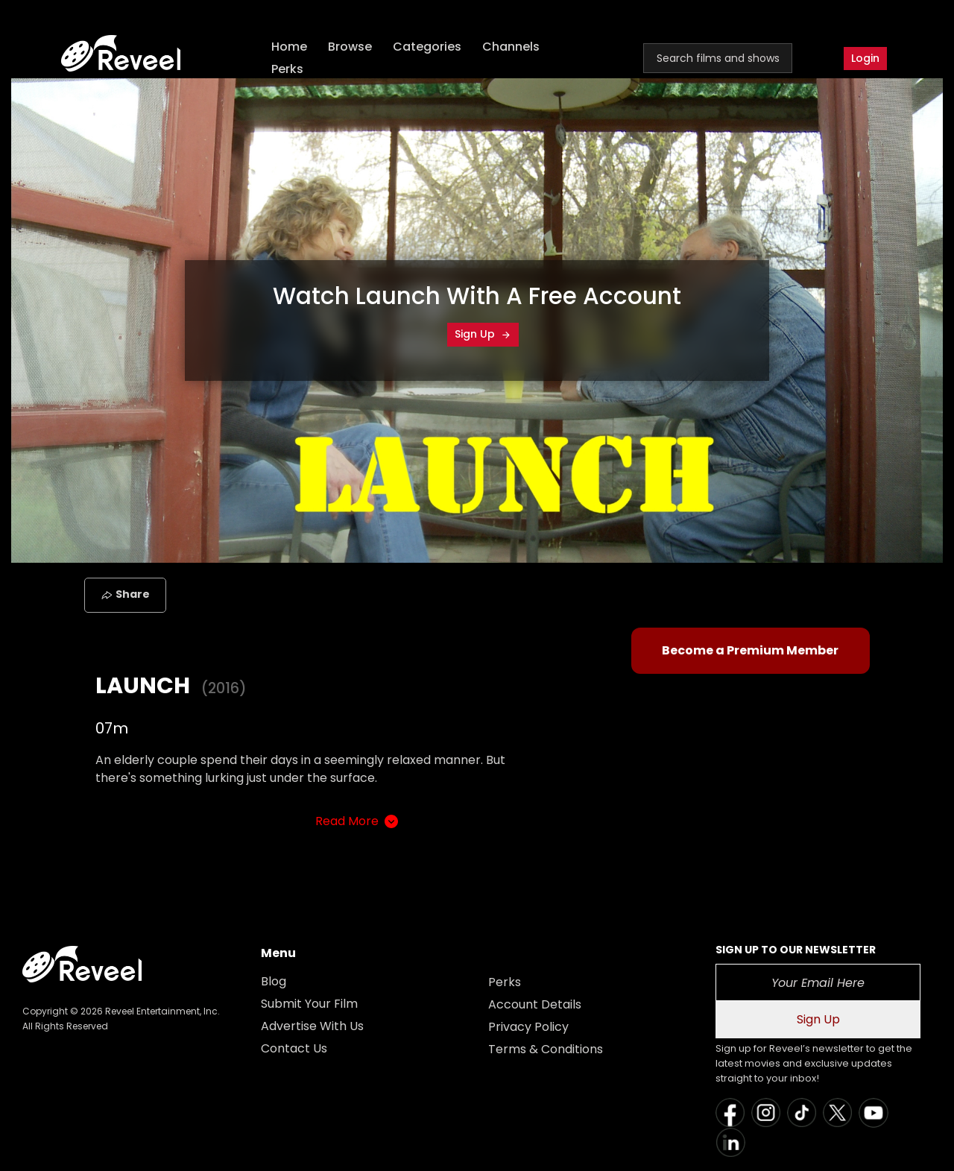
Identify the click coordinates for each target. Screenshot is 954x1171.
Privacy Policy (528, 1026)
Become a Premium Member (750, 650)
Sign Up (483, 333)
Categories (427, 46)
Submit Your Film (309, 1003)
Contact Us (294, 1048)
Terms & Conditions (545, 1049)
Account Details (534, 1004)
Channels (511, 46)
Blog (273, 981)
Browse (350, 46)
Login (865, 58)
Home (289, 46)
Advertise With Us (312, 1026)
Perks (287, 69)
